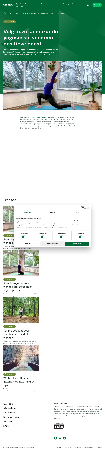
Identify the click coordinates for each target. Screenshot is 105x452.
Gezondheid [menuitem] (54, 4)
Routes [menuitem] (27, 4)
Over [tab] (77, 212)
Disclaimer (68, 447)
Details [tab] (52, 212)
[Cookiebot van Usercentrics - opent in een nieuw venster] (82, 207)
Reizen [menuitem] (35, 4)
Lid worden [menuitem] (20, 6)
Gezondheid (14, 13)
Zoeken (96, 5)
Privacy (59, 447)
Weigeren (28, 243)
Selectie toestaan (52, 243)
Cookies (99, 447)
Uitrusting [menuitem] (65, 4)
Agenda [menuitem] (18, 4)
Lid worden (9, 413)
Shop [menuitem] (74, 4)
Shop (6, 426)
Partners (7, 421)
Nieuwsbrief (9, 408)
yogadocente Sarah (38, 117)
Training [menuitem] (44, 4)
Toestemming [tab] (27, 212)
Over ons (8, 404)
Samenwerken (11, 417)
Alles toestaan (77, 243)
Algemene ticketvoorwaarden (84, 447)
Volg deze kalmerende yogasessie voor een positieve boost (44, 13)
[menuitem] (8, 5)
